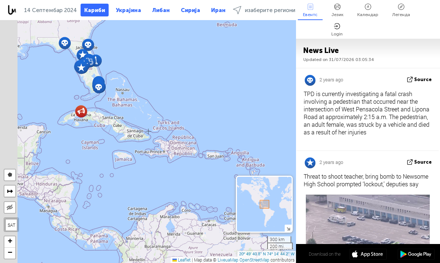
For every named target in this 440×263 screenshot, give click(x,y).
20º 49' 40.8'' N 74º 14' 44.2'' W (267, 254)
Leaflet (181, 260)
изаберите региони (264, 10)
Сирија (190, 10)
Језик (337, 10)
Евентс (310, 10)
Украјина (128, 10)
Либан (161, 10)
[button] (98, 87)
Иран (218, 10)
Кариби (94, 10)
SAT (11, 225)
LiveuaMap (228, 260)
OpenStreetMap (254, 260)
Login (337, 30)
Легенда (401, 10)
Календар (367, 10)
